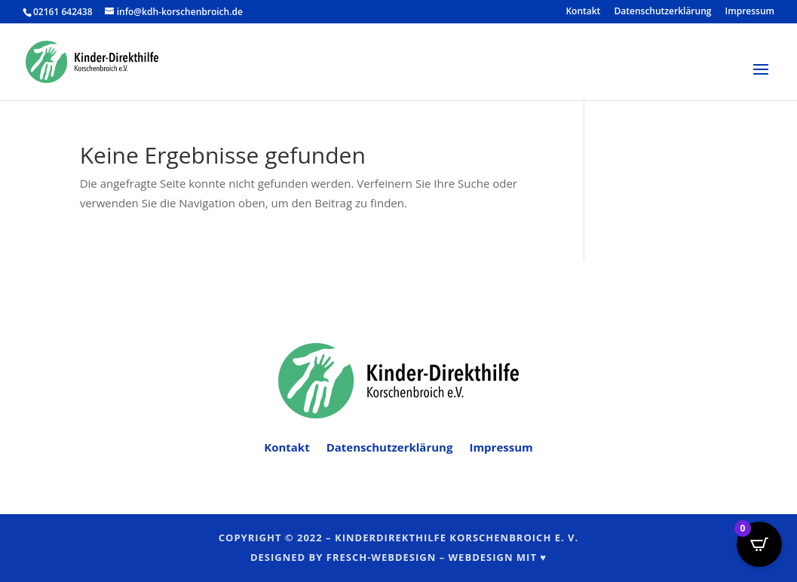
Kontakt (583, 12)
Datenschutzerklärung (663, 12)
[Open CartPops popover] (759, 544)
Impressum (749, 12)
